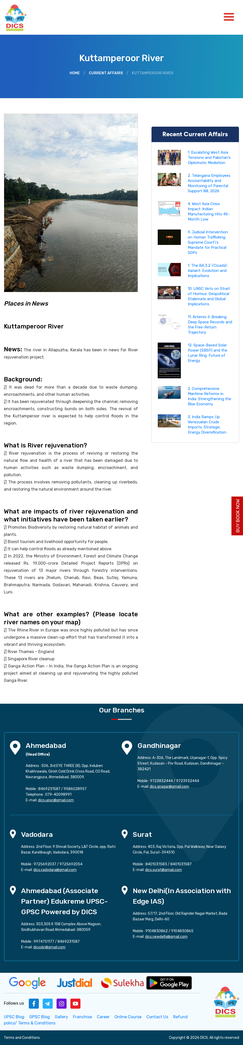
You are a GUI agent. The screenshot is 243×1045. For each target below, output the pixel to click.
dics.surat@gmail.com (163, 870)
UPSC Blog (14, 1016)
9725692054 (71, 864)
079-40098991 (58, 794)
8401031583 (156, 864)
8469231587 (49, 789)
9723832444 (161, 781)
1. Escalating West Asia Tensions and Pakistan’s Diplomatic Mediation (209, 157)
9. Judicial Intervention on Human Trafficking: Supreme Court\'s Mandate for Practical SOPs (208, 242)
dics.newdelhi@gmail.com (166, 936)
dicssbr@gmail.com (49, 947)
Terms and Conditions (22, 1037)
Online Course (128, 1016)
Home (75, 73)
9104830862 (156, 931)
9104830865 (182, 931)
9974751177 (44, 941)
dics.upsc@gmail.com (56, 800)
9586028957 (75, 789)
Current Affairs (106, 73)
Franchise (82, 1016)
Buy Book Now (238, 516)
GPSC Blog (39, 1016)
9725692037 (45, 864)
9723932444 (187, 781)
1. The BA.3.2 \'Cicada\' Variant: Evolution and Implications (208, 270)
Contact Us (157, 1016)
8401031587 (181, 864)
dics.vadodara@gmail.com (55, 870)
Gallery (61, 1016)
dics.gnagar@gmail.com (169, 786)
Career (103, 1016)
